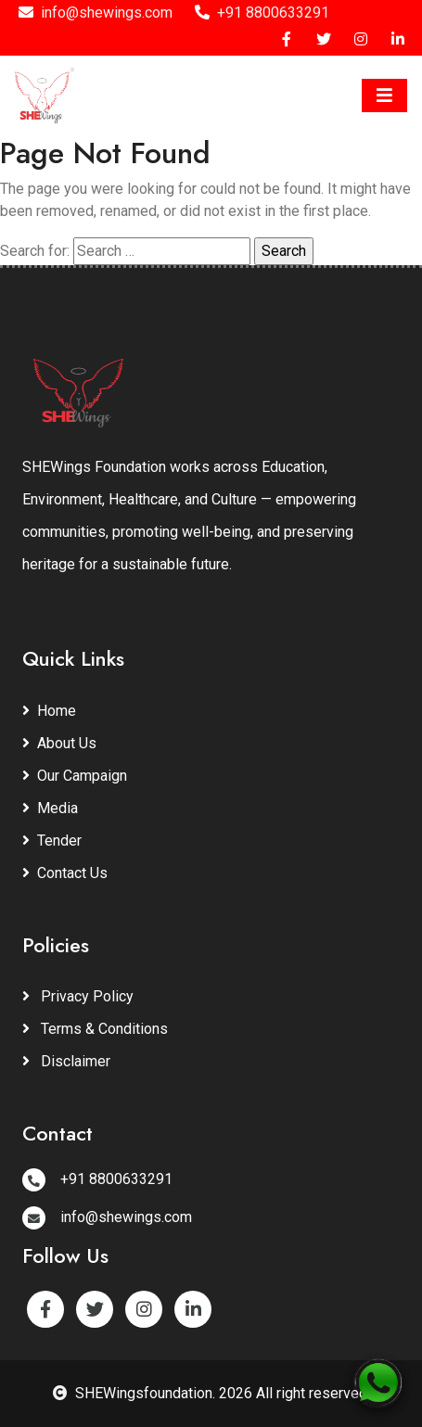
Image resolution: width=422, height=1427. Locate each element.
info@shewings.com (96, 12)
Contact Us (65, 873)
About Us (59, 743)
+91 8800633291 (262, 12)
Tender (52, 840)
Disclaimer (66, 1061)
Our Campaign (74, 775)
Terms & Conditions (95, 1029)
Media (50, 808)
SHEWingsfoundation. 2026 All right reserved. (211, 1393)
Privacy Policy (78, 996)
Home (49, 711)
